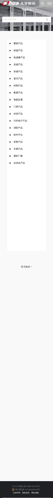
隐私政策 (26, 493)
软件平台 (18, 135)
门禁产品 (18, 106)
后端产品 (18, 64)
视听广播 (18, 156)
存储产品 (18, 71)
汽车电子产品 (20, 121)
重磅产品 (18, 43)
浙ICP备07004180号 (32, 486)
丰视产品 (18, 149)
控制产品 (18, 85)
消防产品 (18, 128)
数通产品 (18, 92)
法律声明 (16, 493)
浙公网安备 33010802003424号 (27, 489)
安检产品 (18, 142)
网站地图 (35, 493)
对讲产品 (18, 114)
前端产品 (18, 50)
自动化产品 (19, 163)
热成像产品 (19, 57)
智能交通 (18, 99)
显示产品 (18, 78)
